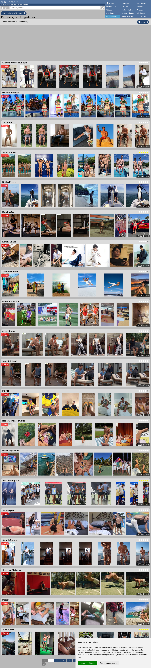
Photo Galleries (112, 6)
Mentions (109, 13)
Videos (109, 10)
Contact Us (141, 16)
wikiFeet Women (111, 16)
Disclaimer (141, 13)
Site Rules (125, 3)
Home (111, 3)
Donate (140, 6)
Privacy (140, 10)
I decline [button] (92, 663)
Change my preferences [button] (108, 663)
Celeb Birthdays (128, 13)
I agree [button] (82, 663)
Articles (125, 6)
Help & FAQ (141, 3)
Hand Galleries (127, 16)
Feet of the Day (127, 10)
